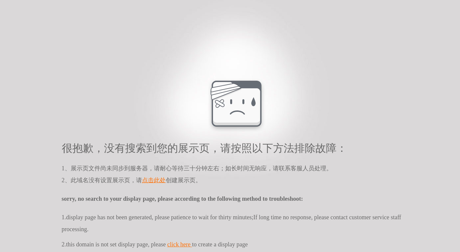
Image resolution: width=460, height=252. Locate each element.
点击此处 (154, 180)
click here (179, 244)
